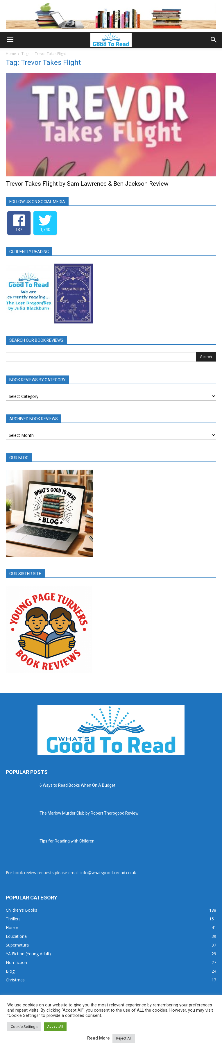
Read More (98, 1038)
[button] (10, 40)
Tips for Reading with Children (67, 841)
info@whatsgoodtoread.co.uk (108, 872)
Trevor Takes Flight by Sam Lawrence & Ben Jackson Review (87, 183)
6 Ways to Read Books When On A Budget (77, 785)
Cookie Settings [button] (24, 1026)
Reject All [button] (124, 1038)
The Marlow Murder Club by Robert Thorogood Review (89, 813)
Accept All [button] (55, 1026)
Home (11, 53)
